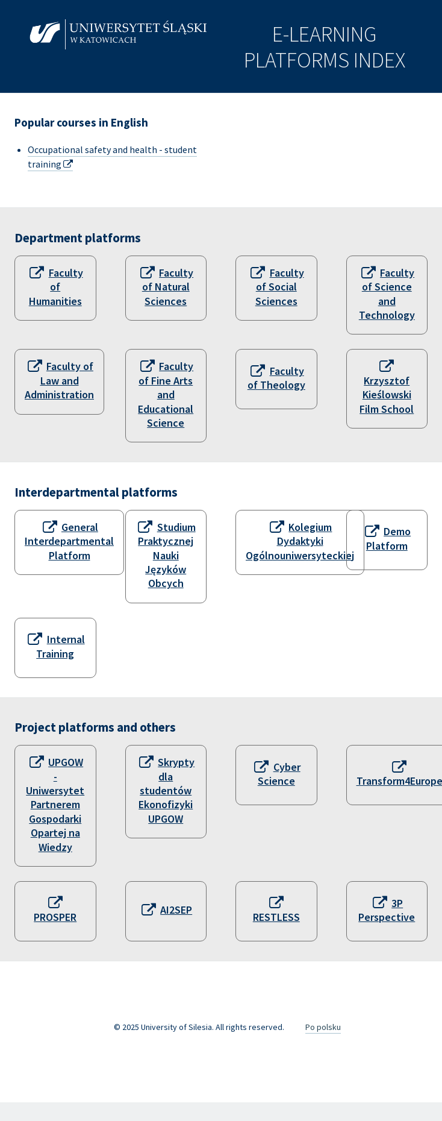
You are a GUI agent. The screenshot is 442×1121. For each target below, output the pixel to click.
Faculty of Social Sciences (279, 287)
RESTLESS (276, 917)
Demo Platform (388, 538)
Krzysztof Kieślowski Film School (387, 395)
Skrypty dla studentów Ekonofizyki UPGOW (167, 790)
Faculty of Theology (276, 378)
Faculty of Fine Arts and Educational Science (165, 394)
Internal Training (60, 646)
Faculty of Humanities (56, 287)
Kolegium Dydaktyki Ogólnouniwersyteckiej (300, 541)
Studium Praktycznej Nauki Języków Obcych (166, 555)
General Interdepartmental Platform (69, 541)
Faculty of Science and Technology (387, 294)
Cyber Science (279, 774)
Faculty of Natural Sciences (167, 287)
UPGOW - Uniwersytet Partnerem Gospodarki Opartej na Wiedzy (55, 804)
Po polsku (323, 1027)
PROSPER (55, 917)
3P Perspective (386, 910)
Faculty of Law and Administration (59, 380)
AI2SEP (176, 910)
